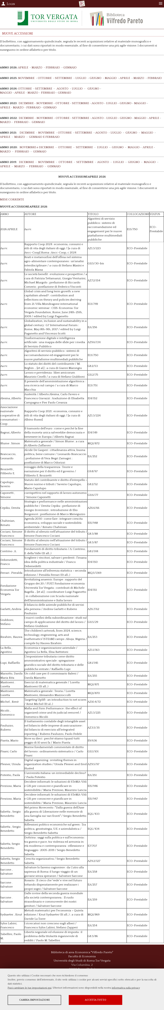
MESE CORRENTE (12, 199)
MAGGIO (111, 78)
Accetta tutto (95, 999)
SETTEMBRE (63, 78)
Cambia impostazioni (34, 999)
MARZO (37, 67)
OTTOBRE (45, 78)
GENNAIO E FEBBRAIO (44, 137)
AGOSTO (62, 88)
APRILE (23, 67)
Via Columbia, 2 (82, 965)
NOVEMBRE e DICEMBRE (37, 147)
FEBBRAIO (53, 67)
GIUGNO (95, 78)
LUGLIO (80, 78)
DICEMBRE (26, 103)
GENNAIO (70, 67)
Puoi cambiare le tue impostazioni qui (29, 987)
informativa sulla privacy (126, 987)
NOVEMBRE (26, 78)
